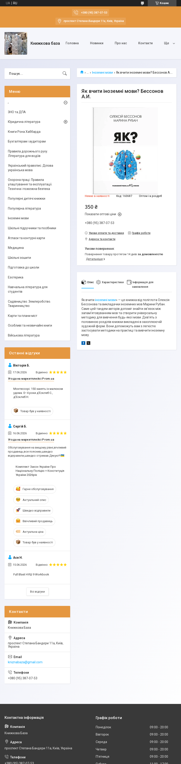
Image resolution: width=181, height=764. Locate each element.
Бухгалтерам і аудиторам (27, 141)
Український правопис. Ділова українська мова (30, 168)
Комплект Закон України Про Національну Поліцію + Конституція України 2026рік (40, 471)
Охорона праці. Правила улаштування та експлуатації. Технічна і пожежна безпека (30, 184)
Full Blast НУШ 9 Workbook (31, 574)
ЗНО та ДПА (17, 112)
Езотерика (15, 277)
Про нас (121, 43)
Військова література (24, 335)
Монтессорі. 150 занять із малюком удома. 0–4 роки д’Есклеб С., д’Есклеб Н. (38, 393)
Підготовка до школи (23, 267)
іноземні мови (105, 300)
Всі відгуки (37, 591)
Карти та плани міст (22, 316)
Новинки (96, 43)
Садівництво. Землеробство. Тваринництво (29, 304)
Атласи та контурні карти (26, 238)
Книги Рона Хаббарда (24, 131)
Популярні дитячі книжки (26, 198)
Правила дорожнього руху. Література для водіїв (28, 154)
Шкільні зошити (19, 257)
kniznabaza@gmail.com (25, 662)
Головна (72, 43)
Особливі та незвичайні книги (30, 325)
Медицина (16, 248)
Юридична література (24, 122)
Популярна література (24, 208)
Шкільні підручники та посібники (32, 228)
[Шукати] (64, 73)
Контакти (145, 43)
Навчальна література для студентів (28, 289)
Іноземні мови (102, 72)
